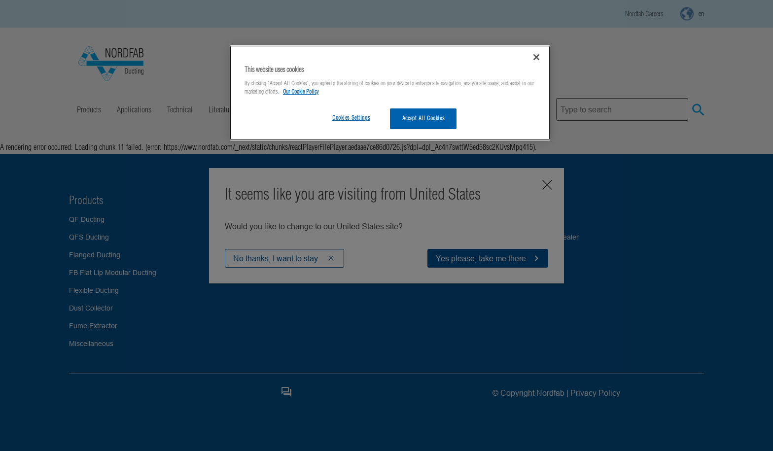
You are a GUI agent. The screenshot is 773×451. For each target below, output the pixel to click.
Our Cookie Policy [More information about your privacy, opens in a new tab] (300, 91)
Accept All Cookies (423, 118)
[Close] (536, 57)
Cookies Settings (351, 117)
